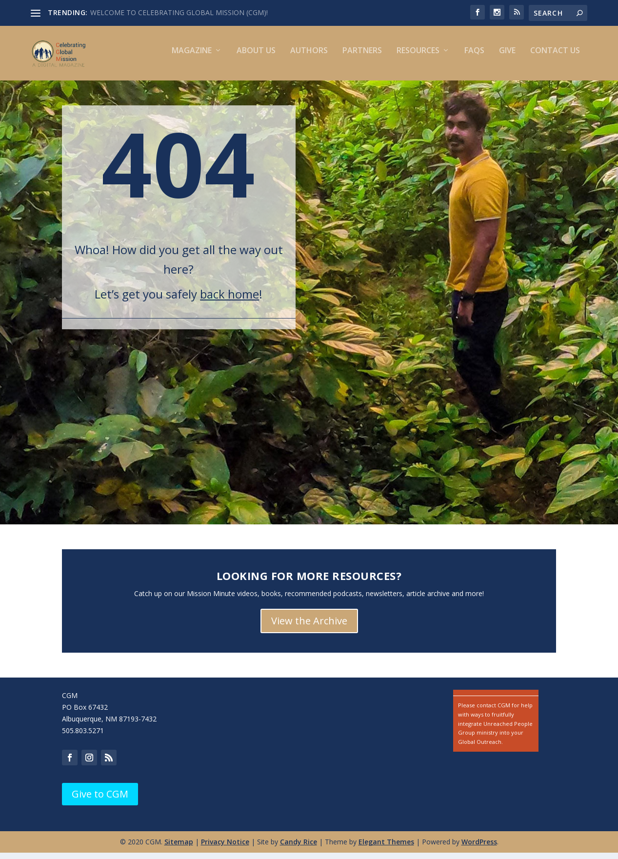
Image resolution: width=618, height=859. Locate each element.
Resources (418, 57)
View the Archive (309, 627)
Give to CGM (100, 800)
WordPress (479, 848)
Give (507, 57)
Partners (362, 57)
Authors (309, 57)
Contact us (555, 57)
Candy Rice (298, 848)
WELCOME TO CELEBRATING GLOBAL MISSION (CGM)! (179, 12)
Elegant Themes (386, 848)
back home (229, 300)
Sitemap (178, 848)
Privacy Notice (225, 848)
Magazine (192, 57)
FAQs (474, 57)
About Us (256, 57)
